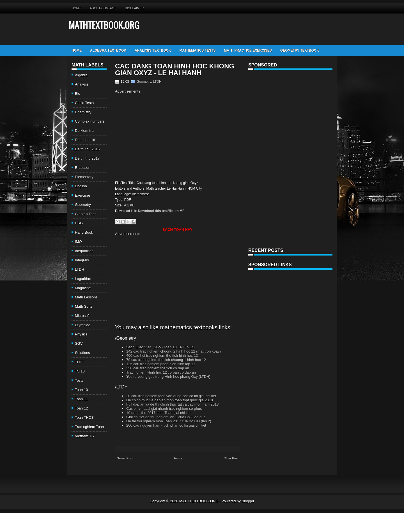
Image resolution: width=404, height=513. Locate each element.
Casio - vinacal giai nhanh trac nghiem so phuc (164, 408)
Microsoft (82, 316)
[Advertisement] (162, 136)
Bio (77, 93)
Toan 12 (81, 408)
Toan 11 (81, 399)
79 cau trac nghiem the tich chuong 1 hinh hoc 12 (166, 360)
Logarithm (83, 279)
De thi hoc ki (85, 140)
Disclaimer (134, 8)
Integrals (82, 260)
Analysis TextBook (153, 50)
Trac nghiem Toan (89, 427)
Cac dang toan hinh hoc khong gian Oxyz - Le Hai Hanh (174, 69)
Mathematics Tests (197, 50)
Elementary (84, 177)
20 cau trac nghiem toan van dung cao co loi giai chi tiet (171, 396)
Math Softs (83, 306)
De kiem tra (84, 130)
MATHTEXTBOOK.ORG (104, 24)
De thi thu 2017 (87, 158)
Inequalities (84, 251)
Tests (79, 380)
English (81, 186)
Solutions (82, 353)
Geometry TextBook (299, 50)
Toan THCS (84, 417)
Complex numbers (90, 121)
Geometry (83, 205)
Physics (81, 334)
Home (76, 8)
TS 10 (80, 371)
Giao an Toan (86, 214)
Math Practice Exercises (248, 50)
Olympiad (82, 325)
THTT (79, 362)
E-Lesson (82, 167)
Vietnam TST (85, 436)
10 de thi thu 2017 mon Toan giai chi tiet (158, 413)
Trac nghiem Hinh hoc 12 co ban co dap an (161, 372)
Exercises (83, 195)
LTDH (79, 269)
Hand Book (84, 232)
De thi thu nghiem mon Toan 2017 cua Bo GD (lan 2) (168, 421)
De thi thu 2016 (87, 149)
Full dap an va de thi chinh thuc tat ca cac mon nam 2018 (172, 404)
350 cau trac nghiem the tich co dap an (157, 368)
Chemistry (83, 112)
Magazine (83, 288)
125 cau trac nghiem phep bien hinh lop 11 (160, 364)
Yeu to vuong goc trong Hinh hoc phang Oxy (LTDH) (168, 376)
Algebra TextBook (108, 50)
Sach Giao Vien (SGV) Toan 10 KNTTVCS (160, 347)
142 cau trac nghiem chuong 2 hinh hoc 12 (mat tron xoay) (173, 351)
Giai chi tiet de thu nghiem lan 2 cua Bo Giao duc (165, 417)
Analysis (81, 84)
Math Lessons (86, 297)
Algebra (81, 75)
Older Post (231, 458)
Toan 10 (81, 390)
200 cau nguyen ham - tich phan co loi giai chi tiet (166, 425)
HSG (79, 223)
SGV (78, 343)
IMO (78, 242)
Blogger (248, 501)
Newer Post (125, 458)
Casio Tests (84, 103)
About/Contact (103, 8)
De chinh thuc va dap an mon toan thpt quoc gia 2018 (169, 400)
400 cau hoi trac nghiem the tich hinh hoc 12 (162, 355)
